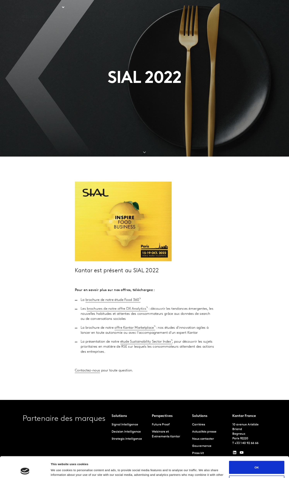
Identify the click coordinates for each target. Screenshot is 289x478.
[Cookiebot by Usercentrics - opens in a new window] (25, 470)
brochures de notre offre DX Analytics (116, 319)
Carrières (211, 7)
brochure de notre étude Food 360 (112, 310)
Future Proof (161, 424)
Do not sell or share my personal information (256, 462)
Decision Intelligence (126, 431)
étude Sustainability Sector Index (145, 352)
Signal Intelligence (125, 424)
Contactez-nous (87, 380)
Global (253, 7)
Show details (60, 470)
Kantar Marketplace (110, 7)
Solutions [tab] (54, 7)
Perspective (80, 7)
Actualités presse (204, 431)
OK (257, 447)
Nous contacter (233, 7)
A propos (193, 7)
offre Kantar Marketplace (134, 338)
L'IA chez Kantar (171, 7)
